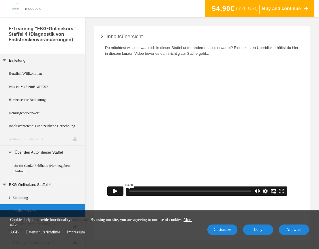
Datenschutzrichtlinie (43, 232)
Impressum (76, 232)
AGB (14, 232)
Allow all (294, 229)
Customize (222, 229)
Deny (258, 229)
